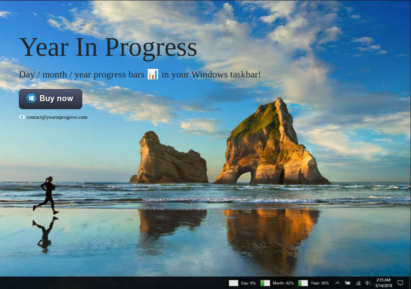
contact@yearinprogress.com (56, 117)
